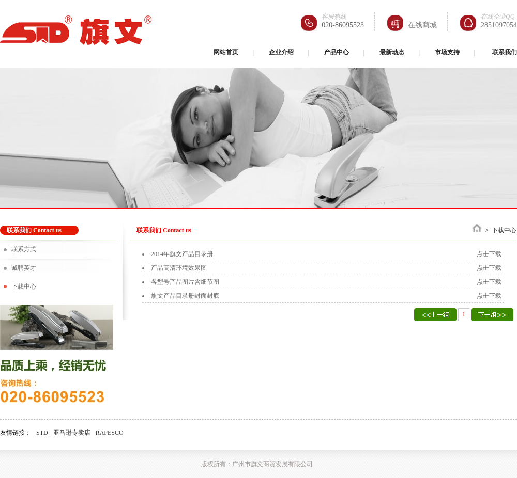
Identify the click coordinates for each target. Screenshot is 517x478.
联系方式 (23, 249)
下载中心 (23, 286)
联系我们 (504, 52)
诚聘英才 (23, 268)
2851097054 (499, 25)
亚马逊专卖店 (71, 432)
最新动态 (391, 52)
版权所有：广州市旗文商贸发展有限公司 (257, 464)
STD (42, 432)
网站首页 (226, 52)
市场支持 (447, 52)
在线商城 (422, 25)
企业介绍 (281, 52)
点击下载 (489, 254)
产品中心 (336, 52)
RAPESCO (110, 432)
